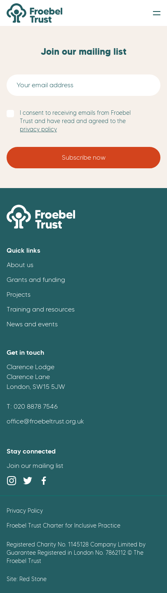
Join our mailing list (35, 466)
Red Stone (33, 579)
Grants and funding (36, 280)
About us (20, 265)
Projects (19, 294)
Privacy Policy (25, 510)
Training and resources (41, 309)
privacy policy (38, 129)
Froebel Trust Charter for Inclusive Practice (63, 525)
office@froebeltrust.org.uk (45, 421)
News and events (32, 324)
